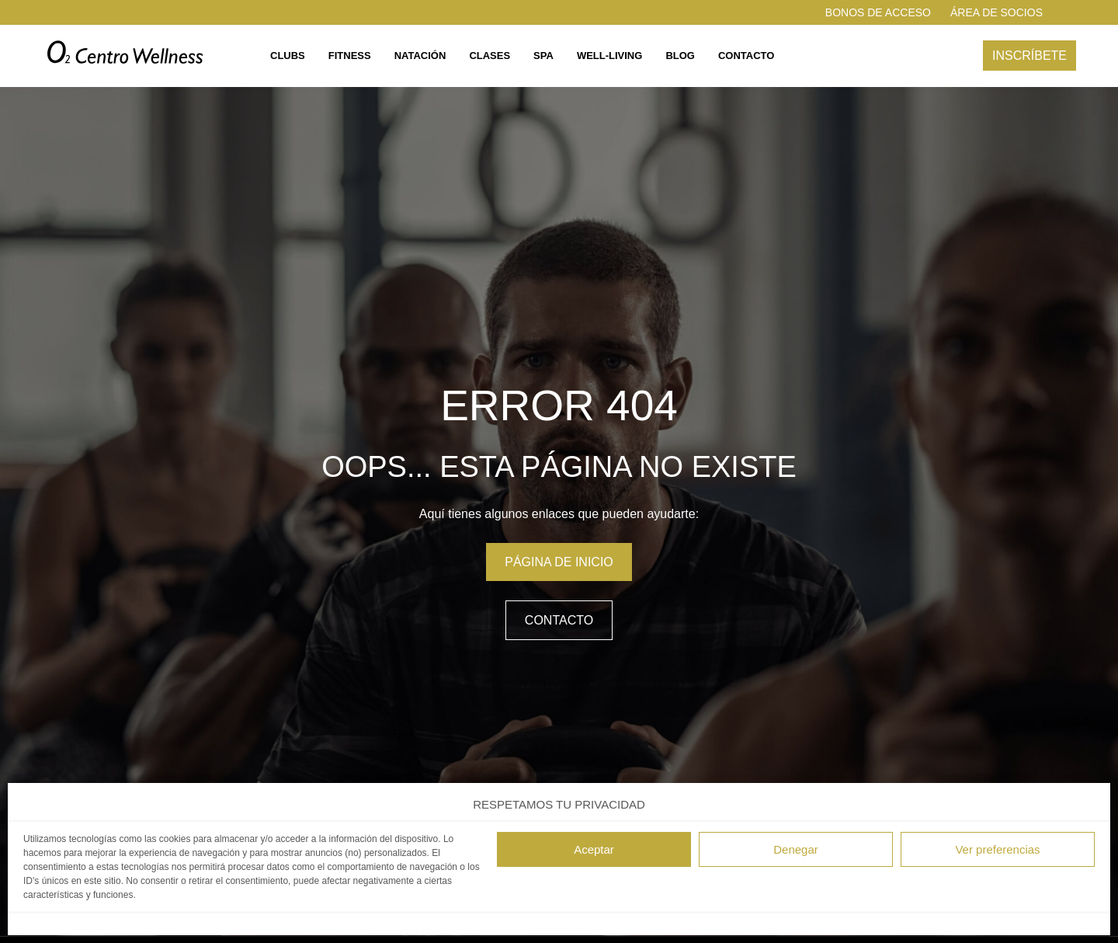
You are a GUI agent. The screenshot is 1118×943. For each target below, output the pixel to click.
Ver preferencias (997, 849)
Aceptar (594, 849)
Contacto (746, 55)
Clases (489, 55)
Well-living (610, 55)
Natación (420, 55)
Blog (680, 55)
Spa (543, 55)
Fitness (349, 55)
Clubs (287, 55)
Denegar (795, 849)
